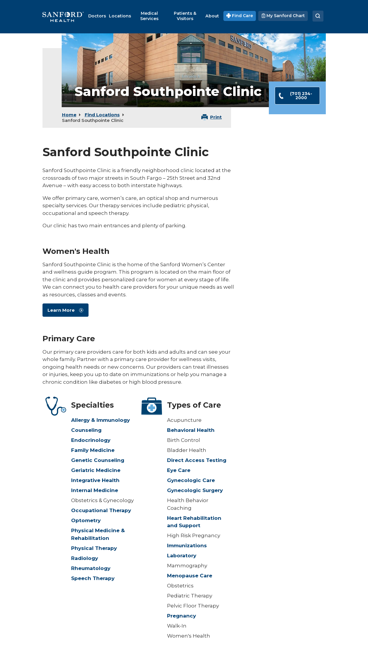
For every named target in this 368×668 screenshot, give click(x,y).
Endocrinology (90, 440)
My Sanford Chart (283, 15)
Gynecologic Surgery (195, 490)
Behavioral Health (191, 430)
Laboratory (181, 555)
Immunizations (187, 545)
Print (216, 117)
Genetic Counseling (97, 460)
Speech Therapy (93, 578)
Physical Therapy (94, 548)
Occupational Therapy (101, 510)
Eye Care (178, 470)
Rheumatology (90, 568)
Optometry (86, 520)
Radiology (84, 558)
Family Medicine (93, 450)
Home (69, 114)
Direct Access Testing (196, 460)
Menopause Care (189, 576)
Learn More (61, 310)
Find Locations (102, 114)
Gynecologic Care (191, 480)
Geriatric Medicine (95, 470)
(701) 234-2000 (295, 95)
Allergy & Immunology (100, 420)
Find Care (239, 15)
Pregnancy (181, 616)
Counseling (86, 430)
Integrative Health (95, 480)
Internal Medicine (94, 490)
